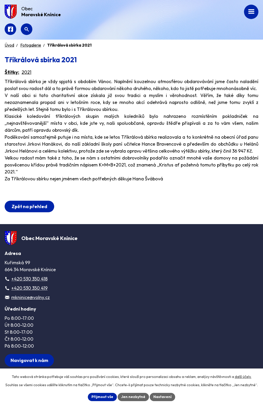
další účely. (243, 376)
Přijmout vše (102, 396)
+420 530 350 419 (29, 288)
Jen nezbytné (133, 396)
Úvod (9, 45)
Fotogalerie (30, 45)
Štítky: (12, 72)
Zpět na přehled (29, 206)
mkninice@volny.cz (30, 297)
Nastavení (162, 396)
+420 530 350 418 (29, 279)
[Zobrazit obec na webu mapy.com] (29, 360)
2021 (26, 72)
